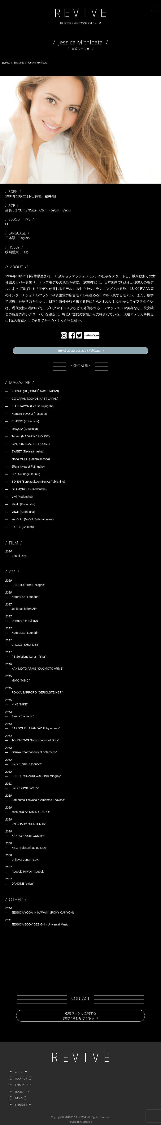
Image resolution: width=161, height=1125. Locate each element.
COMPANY (21, 1085)
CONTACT (21, 1105)
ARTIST (19, 1072)
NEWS (18, 1098)
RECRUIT (20, 1092)
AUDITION (21, 1078)
